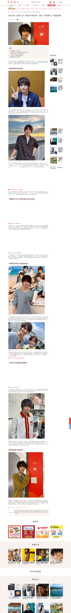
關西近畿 (23, 8)
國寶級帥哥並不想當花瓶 (15, 56)
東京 (18, 8)
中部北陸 (50, 8)
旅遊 (27, 5)
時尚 (43, 5)
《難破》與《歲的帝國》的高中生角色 (19, 52)
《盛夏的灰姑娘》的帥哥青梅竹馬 (17, 53)
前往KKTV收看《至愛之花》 (15, 387)
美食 (35, 5)
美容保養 (11, 5)
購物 (59, 5)
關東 (28, 8)
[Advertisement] (57, 37)
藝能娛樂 (51, 5)
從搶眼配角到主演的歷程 (15, 50)
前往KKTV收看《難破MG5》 (15, 223)
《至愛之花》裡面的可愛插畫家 (16, 55)
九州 (41, 8)
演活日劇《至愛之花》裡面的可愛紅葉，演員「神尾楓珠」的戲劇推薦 (28, 11)
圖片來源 (9, 107)
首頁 (9, 11)
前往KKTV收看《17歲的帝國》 (16, 253)
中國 (55, 8)
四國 (45, 8)
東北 (59, 8)
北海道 (32, 8)
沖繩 (37, 8)
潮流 (19, 5)
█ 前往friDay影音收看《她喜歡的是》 (16, 189)
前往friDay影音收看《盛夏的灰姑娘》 (17, 358)
